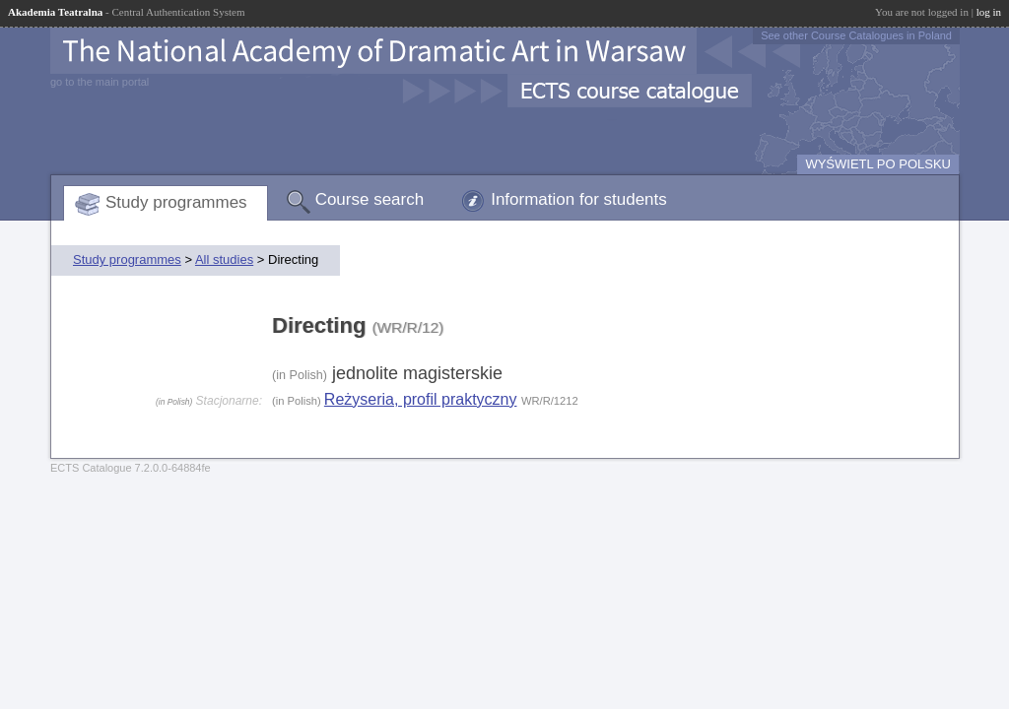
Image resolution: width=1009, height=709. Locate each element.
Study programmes (176, 202)
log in (988, 12)
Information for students (579, 199)
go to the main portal (99, 82)
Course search (370, 199)
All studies (224, 259)
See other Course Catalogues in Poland (856, 35)
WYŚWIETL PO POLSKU (878, 164)
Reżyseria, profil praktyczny (420, 399)
